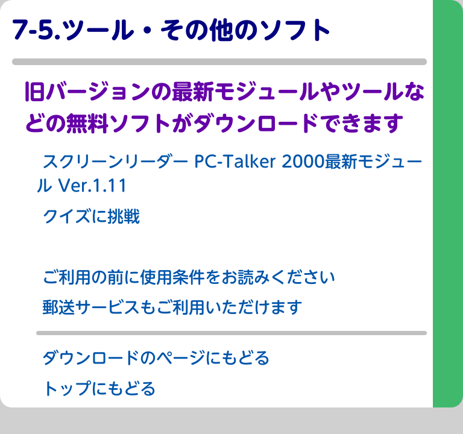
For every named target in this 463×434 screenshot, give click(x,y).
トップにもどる (99, 388)
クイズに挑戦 (91, 216)
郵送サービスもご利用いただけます (172, 307)
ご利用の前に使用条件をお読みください (188, 277)
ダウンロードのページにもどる (156, 358)
